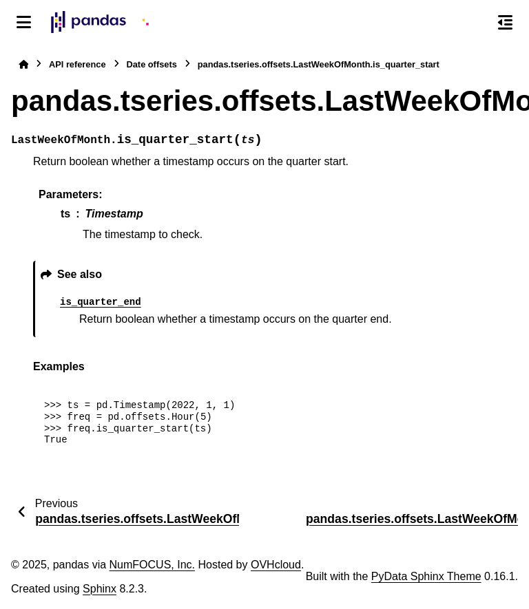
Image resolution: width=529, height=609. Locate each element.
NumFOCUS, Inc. (152, 564)
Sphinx (99, 589)
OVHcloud (276, 564)
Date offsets (152, 64)
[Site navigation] (24, 22)
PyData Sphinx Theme (426, 576)
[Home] (23, 64)
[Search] (475, 22)
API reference (77, 64)
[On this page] (505, 22)
